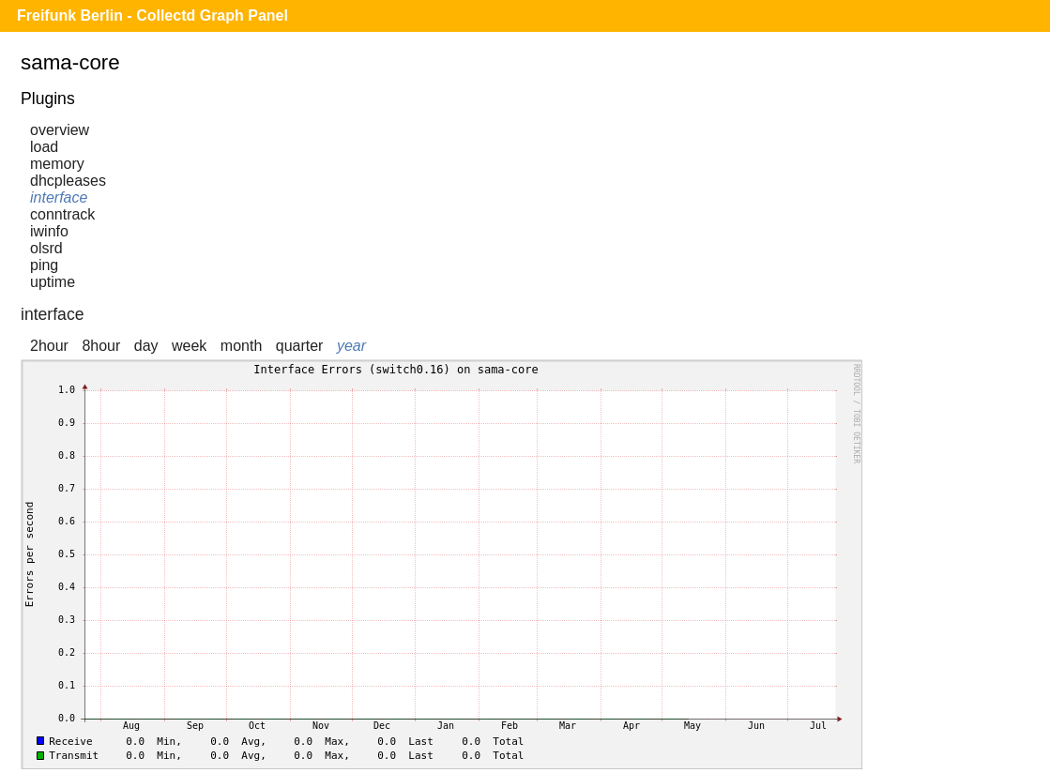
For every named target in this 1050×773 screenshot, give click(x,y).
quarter (300, 346)
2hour (49, 346)
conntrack (62, 214)
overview (59, 130)
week (189, 346)
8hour (101, 346)
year (351, 346)
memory (57, 164)
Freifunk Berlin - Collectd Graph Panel (152, 15)
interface (58, 197)
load (44, 147)
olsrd (46, 248)
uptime (52, 282)
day (146, 346)
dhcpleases (68, 181)
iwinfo (49, 231)
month (241, 346)
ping (44, 265)
